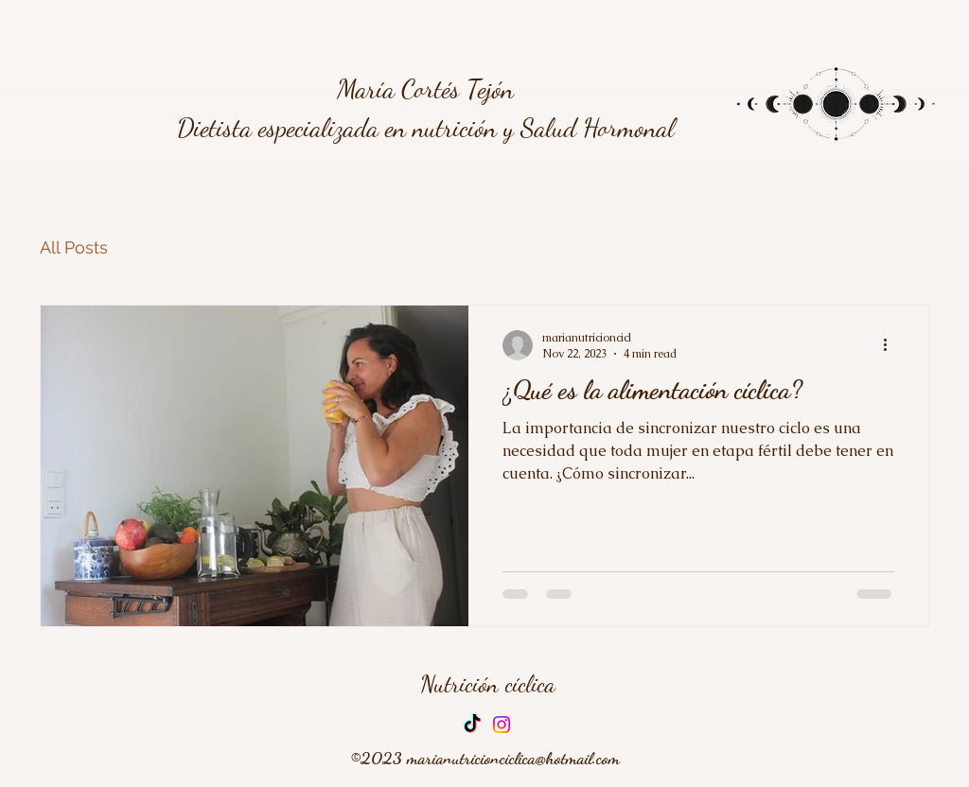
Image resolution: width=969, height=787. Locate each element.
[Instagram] (501, 724)
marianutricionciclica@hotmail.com (513, 757)
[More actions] (891, 345)
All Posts (74, 247)
